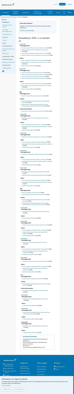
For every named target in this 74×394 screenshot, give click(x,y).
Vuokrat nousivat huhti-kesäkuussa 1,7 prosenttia (34, 137)
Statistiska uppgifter (15, 12)
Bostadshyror (14, 17)
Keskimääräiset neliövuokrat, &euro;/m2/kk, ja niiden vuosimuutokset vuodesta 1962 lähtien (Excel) (35, 105)
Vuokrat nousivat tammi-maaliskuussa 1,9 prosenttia (35, 118)
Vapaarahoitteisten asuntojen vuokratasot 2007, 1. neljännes (37, 62)
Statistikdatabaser (41, 369)
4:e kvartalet (23, 168)
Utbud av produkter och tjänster (8, 49)
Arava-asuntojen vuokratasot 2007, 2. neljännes (33, 83)
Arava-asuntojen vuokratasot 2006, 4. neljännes (34, 180)
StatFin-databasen (41, 366)
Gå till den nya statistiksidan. (27, 30)
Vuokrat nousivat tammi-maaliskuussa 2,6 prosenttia (35, 50)
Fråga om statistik (24, 371)
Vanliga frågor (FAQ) (25, 373)
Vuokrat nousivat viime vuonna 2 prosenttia (32, 96)
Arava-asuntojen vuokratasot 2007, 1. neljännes (33, 60)
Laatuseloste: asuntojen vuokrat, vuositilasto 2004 (35, 290)
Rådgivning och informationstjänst (25, 367)
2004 (19, 17)
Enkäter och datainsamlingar (37, 12)
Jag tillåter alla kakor (7, 389)
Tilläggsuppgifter (6, 68)
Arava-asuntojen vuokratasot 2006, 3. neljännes (34, 159)
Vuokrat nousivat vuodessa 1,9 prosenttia (33, 278)
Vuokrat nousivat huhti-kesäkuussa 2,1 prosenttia (35, 299)
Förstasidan (5, 12)
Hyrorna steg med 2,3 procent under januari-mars (34, 53)
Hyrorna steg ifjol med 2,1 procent (30, 192)
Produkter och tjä (50, 12)
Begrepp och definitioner (8, 62)
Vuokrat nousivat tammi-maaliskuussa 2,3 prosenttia (35, 55)
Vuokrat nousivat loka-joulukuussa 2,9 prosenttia (35, 326)
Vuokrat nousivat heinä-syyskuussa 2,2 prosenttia (35, 242)
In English (69, 4)
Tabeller (4, 40)
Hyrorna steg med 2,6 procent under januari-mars (34, 48)
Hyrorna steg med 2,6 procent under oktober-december (36, 171)
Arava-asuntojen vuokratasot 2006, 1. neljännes (34, 124)
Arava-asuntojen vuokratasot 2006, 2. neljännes (34, 142)
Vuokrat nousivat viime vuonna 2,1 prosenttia (33, 194)
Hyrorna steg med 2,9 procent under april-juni (33, 72)
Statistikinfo (25, 12)
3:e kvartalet (23, 150)
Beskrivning (5, 53)
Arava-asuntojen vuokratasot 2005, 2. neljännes (34, 230)
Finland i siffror (41, 371)
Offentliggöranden (7, 34)
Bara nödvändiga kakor (19, 389)
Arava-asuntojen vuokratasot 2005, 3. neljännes (34, 249)
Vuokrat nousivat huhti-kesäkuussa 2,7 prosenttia (34, 78)
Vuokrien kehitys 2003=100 (28, 66)
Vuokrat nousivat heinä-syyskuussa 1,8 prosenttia (34, 154)
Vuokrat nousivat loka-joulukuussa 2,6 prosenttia (34, 175)
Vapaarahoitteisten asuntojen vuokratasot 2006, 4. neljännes (37, 182)
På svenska (62, 4)
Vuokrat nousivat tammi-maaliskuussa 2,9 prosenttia (36, 211)
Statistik (8, 17)
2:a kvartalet (22, 68)
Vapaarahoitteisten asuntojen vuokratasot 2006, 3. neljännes (37, 161)
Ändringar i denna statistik (6, 25)
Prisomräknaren (41, 374)
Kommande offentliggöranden (7, 30)
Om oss (64, 12)
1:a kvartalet (22, 44)
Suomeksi (55, 4)
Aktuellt (58, 12)
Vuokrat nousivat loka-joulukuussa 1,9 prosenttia (35, 261)
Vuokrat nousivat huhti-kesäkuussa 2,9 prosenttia (34, 74)
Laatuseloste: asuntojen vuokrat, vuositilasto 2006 (34, 111)
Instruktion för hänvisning (30, 336)
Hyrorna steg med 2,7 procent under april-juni (33, 76)
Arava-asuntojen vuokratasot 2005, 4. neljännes (34, 266)
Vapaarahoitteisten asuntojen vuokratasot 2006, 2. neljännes (37, 144)
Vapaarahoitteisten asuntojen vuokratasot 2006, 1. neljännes (37, 126)
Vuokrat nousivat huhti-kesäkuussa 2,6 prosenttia (35, 225)
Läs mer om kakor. (6, 385)
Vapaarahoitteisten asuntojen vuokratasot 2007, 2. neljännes (37, 85)
